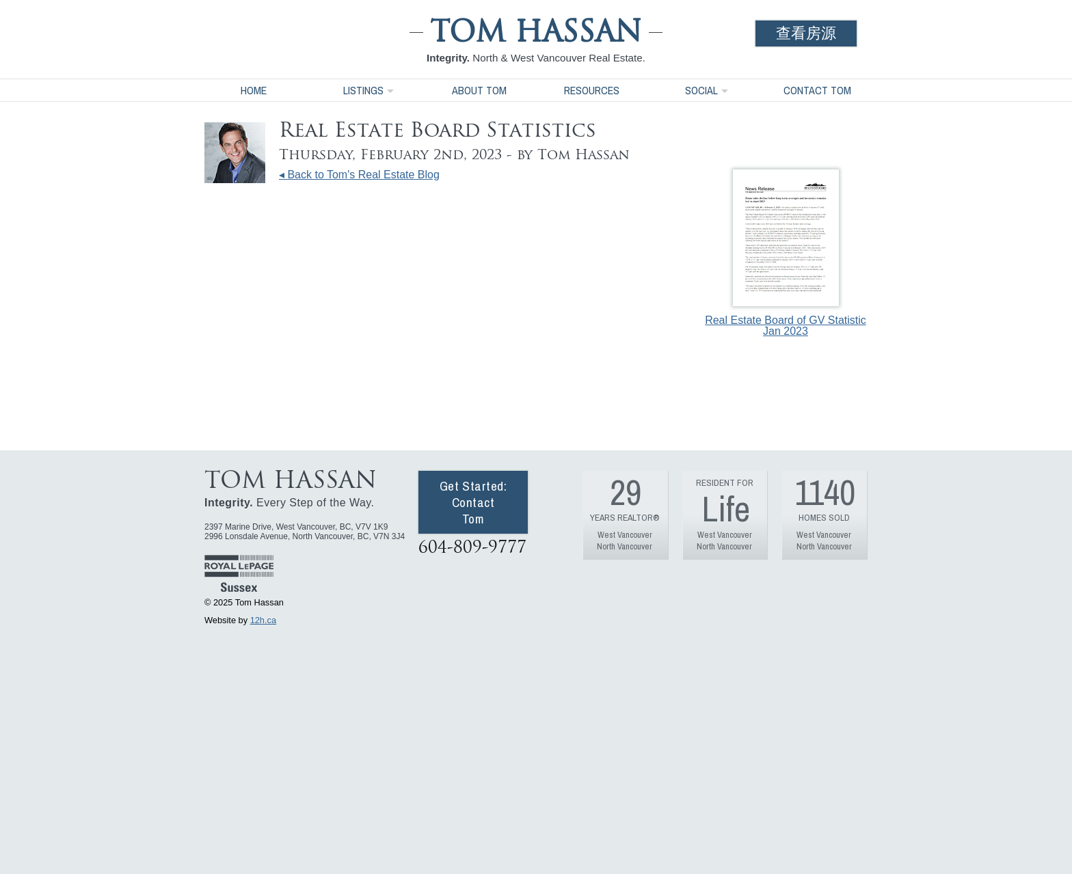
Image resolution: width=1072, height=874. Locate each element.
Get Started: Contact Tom (473, 502)
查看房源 (806, 33)
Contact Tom (817, 90)
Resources (591, 90)
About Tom (479, 90)
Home (254, 90)
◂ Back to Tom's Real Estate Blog (359, 174)
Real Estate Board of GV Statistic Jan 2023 (785, 253)
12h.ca (263, 620)
